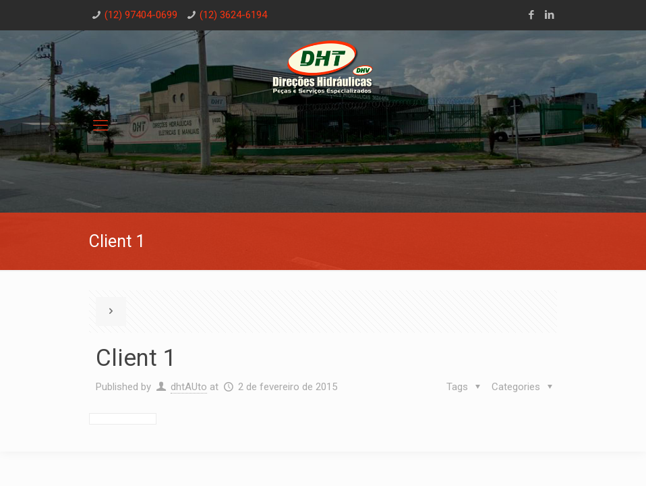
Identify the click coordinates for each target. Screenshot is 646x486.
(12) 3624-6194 (233, 15)
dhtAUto (189, 387)
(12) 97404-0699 (141, 15)
